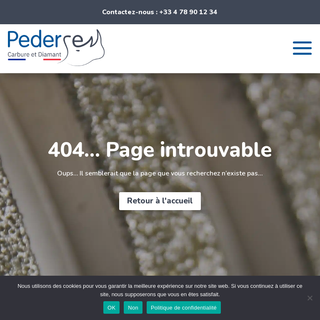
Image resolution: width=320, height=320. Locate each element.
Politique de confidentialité (184, 308)
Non (133, 308)
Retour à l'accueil (160, 201)
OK (111, 308)
